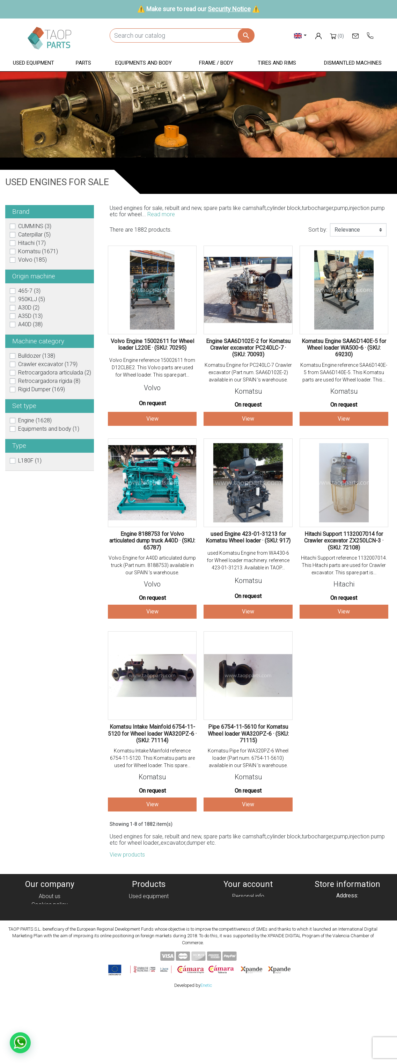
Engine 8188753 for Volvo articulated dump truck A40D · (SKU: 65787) (152, 541)
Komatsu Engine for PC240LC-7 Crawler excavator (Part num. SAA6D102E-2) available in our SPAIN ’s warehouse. (248, 372)
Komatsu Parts (149, 946)
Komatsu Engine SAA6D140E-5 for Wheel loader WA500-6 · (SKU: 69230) (344, 348)
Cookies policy (49, 904)
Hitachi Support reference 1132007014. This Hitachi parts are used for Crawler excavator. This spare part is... (344, 565)
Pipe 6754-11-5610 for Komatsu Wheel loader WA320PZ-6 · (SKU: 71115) (248, 733)
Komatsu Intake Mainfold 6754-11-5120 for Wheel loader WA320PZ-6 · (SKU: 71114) (152, 733)
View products (127, 854)
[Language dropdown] (300, 35)
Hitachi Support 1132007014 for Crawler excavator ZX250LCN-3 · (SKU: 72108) (343, 541)
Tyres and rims (149, 938)
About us (49, 896)
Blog (49, 955)
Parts (148, 913)
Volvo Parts (148, 955)
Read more (161, 214)
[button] (33, 63)
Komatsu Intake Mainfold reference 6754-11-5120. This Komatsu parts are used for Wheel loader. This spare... (152, 758)
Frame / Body (149, 929)
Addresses (248, 921)
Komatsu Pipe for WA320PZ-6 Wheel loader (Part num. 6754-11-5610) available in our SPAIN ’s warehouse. (248, 758)
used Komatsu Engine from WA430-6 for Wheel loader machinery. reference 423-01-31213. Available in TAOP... (248, 560)
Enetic (206, 1052)
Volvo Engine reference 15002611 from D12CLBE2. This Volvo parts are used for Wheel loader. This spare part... (152, 367)
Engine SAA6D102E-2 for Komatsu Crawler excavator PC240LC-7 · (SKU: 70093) (248, 348)
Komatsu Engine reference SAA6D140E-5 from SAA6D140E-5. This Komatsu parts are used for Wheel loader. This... (343, 372)
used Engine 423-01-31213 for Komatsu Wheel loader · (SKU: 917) (248, 537)
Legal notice (50, 921)
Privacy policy (49, 913)
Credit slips (248, 913)
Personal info (248, 896)
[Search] (182, 35)
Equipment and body (149, 921)
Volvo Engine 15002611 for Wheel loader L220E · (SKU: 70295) (152, 344)
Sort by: (317, 229)
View (152, 418)
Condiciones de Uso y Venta (49, 929)
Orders (248, 904)
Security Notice (229, 9)
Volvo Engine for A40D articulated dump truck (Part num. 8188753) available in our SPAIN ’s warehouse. (152, 565)
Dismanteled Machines (148, 904)
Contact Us (49, 946)
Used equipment (149, 896)
